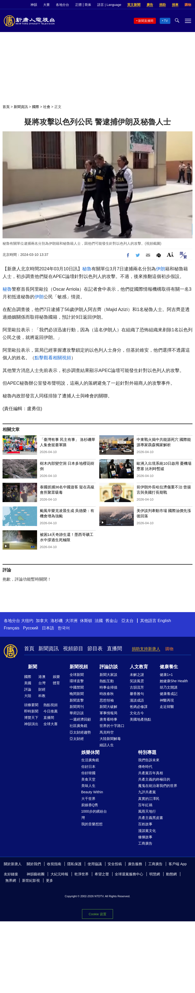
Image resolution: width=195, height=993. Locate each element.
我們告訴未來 (148, 760)
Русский (30, 628)
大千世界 (88, 799)
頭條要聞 (31, 705)
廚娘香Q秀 (89, 805)
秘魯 (86, 268)
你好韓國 (88, 773)
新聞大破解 (108, 707)
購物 (188, 5)
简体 (88, 5)
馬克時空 (107, 732)
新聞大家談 (108, 675)
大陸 (27, 696)
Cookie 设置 (97, 914)
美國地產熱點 (140, 719)
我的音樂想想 (92, 824)
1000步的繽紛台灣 (94, 814)
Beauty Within (92, 792)
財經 (41, 689)
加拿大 (42, 620)
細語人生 (107, 745)
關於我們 (34, 864)
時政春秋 (107, 694)
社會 (46, 107)
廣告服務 (135, 864)
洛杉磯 (57, 620)
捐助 (162, 5)
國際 (35, 107)
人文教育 (139, 666)
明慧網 (154, 874)
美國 (27, 683)
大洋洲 (71, 620)
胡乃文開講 (168, 687)
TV (166, 21)
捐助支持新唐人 (146, 649)
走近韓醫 (167, 707)
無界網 (10, 880)
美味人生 (88, 786)
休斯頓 (86, 620)
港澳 (41, 677)
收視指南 (54, 864)
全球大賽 (50, 724)
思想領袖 (107, 700)
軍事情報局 (108, 713)
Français (11, 628)
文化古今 (137, 713)
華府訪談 (77, 713)
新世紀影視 (31, 880)
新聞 (32, 666)
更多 (49, 880)
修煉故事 (145, 837)
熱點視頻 (50, 705)
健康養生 (169, 666)
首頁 (6, 107)
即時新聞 (31, 711)
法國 (99, 620)
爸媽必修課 (139, 707)
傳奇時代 (145, 767)
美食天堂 (88, 779)
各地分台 (62, 5)
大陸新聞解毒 (110, 739)
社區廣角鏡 (78, 726)
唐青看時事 (108, 719)
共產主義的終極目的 (154, 779)
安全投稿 (115, 864)
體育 (56, 683)
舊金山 (111, 620)
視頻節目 (73, 648)
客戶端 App (178, 864)
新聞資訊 (21, 107)
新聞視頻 (79, 666)
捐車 (175, 5)
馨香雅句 (137, 694)
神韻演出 (31, 724)
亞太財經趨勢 (80, 732)
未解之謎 (137, 675)
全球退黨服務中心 (129, 874)
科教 (41, 696)
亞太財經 (77, 739)
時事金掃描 (108, 687)
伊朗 (160, 268)
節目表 (95, 648)
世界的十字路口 (112, 726)
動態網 (171, 874)
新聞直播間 (145, 21)
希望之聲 (102, 874)
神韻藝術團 (35, 874)
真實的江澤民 (148, 799)
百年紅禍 (145, 805)
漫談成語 (137, 700)
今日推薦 (50, 711)
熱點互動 (107, 681)
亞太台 (127, 620)
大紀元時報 (59, 874)
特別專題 (147, 752)
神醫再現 (167, 700)
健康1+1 (166, 675)
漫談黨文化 (147, 831)
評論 (27, 689)
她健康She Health (174, 681)
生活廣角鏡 (90, 760)
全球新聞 (77, 675)
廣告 (150, 5)
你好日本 (88, 767)
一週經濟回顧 (80, 719)
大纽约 (27, 620)
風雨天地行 (147, 811)
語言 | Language (109, 5)
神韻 (33, 5)
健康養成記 (168, 694)
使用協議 (95, 864)
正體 (78, 5)
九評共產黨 (147, 792)
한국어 (64, 628)
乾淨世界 (81, 874)
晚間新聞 (77, 694)
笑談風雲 (137, 681)
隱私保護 (74, 864)
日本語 (48, 628)
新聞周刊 (77, 707)
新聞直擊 (77, 700)
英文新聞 (133, 5)
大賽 (46, 5)
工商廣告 (145, 843)
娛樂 (56, 677)
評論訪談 (109, 666)
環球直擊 (77, 681)
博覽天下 (31, 718)
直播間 (114, 648)
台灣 (41, 683)
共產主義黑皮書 (150, 818)
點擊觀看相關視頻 (53, 357)
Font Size (170, 254)
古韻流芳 (137, 687)
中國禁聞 (77, 687)
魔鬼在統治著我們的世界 (157, 786)
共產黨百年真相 (150, 773)
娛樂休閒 (90, 752)
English (164, 620)
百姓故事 (145, 824)
